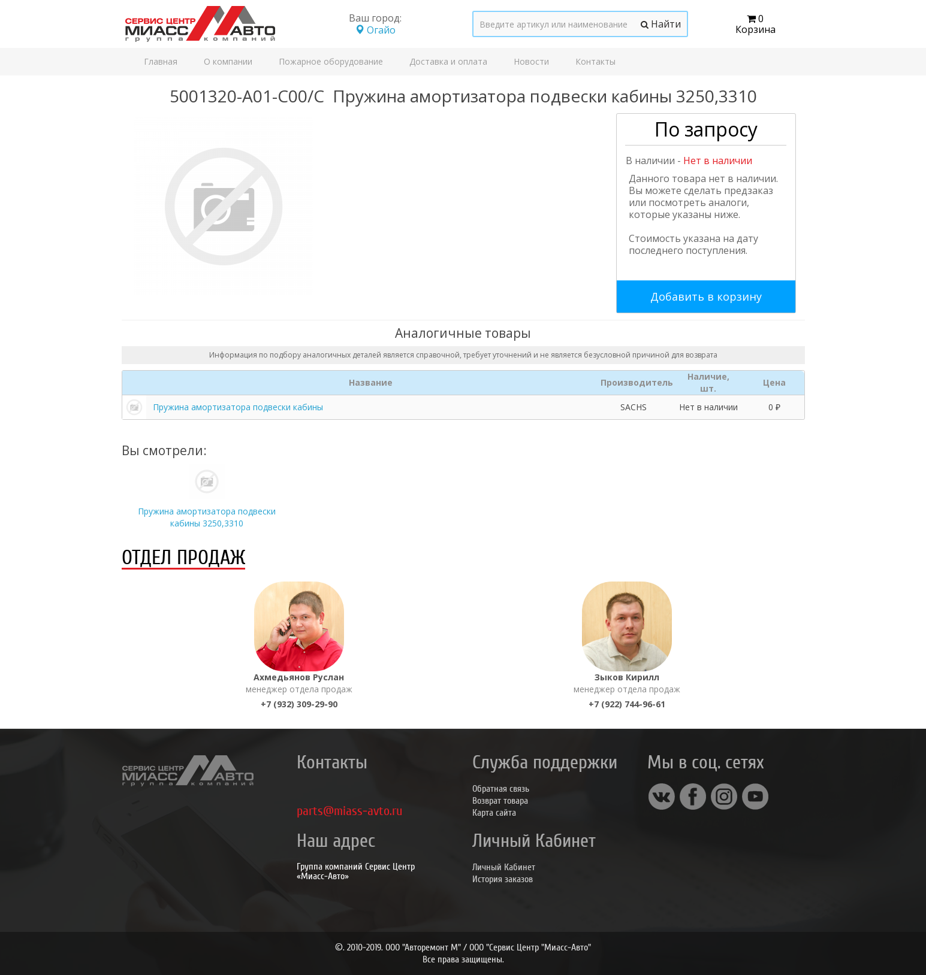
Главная (160, 61)
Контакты (595, 61)
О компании (228, 61)
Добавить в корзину (706, 296)
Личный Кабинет (503, 867)
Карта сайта (494, 813)
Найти (661, 24)
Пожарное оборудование (331, 61)
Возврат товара (500, 801)
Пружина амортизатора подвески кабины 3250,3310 (207, 517)
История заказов (502, 879)
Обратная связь (500, 789)
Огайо (375, 30)
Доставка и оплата (448, 61)
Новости (531, 61)
